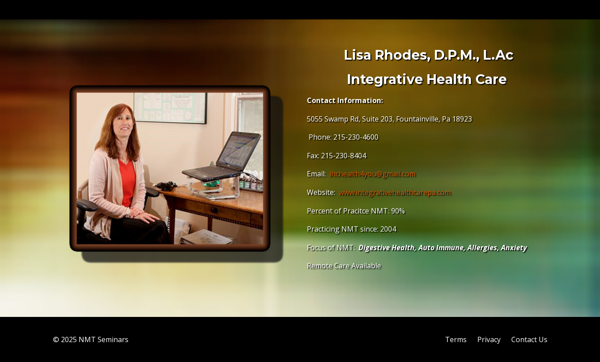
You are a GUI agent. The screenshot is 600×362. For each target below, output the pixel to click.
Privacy (489, 339)
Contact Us (529, 339)
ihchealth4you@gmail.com (372, 174)
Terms (456, 339)
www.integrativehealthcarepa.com (395, 192)
